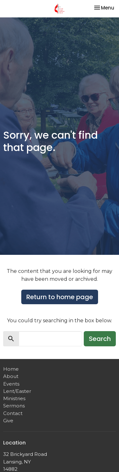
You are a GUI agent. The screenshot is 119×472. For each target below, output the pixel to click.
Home (11, 369)
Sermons (14, 406)
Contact (13, 413)
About (10, 376)
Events (11, 384)
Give (8, 421)
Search (100, 338)
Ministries (14, 398)
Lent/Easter (17, 391)
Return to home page (59, 297)
